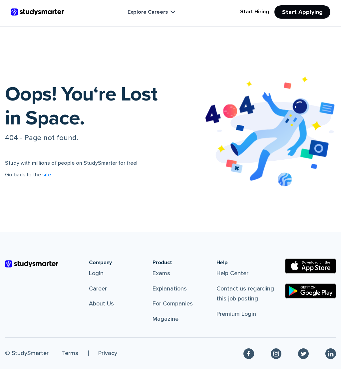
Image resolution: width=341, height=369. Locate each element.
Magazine (165, 318)
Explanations (170, 288)
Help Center (232, 273)
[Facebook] (248, 353)
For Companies (173, 303)
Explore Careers (152, 12)
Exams (161, 273)
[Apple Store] (310, 266)
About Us (101, 303)
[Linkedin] (330, 353)
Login (96, 273)
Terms (70, 353)
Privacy (107, 353)
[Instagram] (276, 353)
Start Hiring (254, 11)
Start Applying (302, 12)
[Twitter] (303, 353)
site (46, 174)
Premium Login (236, 313)
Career (98, 288)
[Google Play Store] (310, 290)
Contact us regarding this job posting (245, 293)
